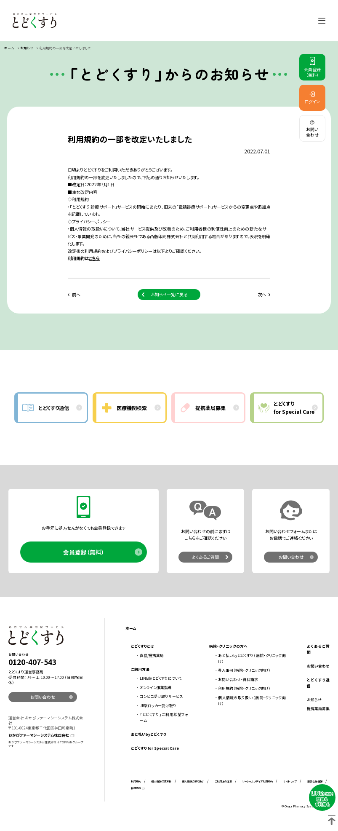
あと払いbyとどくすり (148, 735)
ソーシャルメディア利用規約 (257, 782)
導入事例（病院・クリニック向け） (244, 671)
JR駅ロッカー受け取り (158, 706)
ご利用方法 (140, 670)
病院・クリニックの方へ (228, 647)
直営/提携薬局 (152, 656)
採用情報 (136, 789)
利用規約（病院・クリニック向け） (244, 689)
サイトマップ (290, 782)
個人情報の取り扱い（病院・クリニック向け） (251, 701)
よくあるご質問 (205, 558)
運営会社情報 (314, 782)
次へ (262, 295)
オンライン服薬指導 (156, 688)
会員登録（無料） (83, 553)
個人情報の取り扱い (193, 782)
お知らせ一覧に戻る (169, 295)
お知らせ (26, 48)
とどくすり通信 (318, 683)
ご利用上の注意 (223, 782)
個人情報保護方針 (161, 782)
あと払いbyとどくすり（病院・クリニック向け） (251, 659)
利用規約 (136, 782)
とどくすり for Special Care (155, 749)
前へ (76, 295)
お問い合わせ (291, 558)
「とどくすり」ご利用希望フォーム (164, 718)
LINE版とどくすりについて (161, 679)
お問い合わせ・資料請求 (238, 680)
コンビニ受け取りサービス (161, 697)
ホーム (9, 48)
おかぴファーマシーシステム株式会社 (38, 736)
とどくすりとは (142, 647)
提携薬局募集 (318, 709)
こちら (94, 259)
